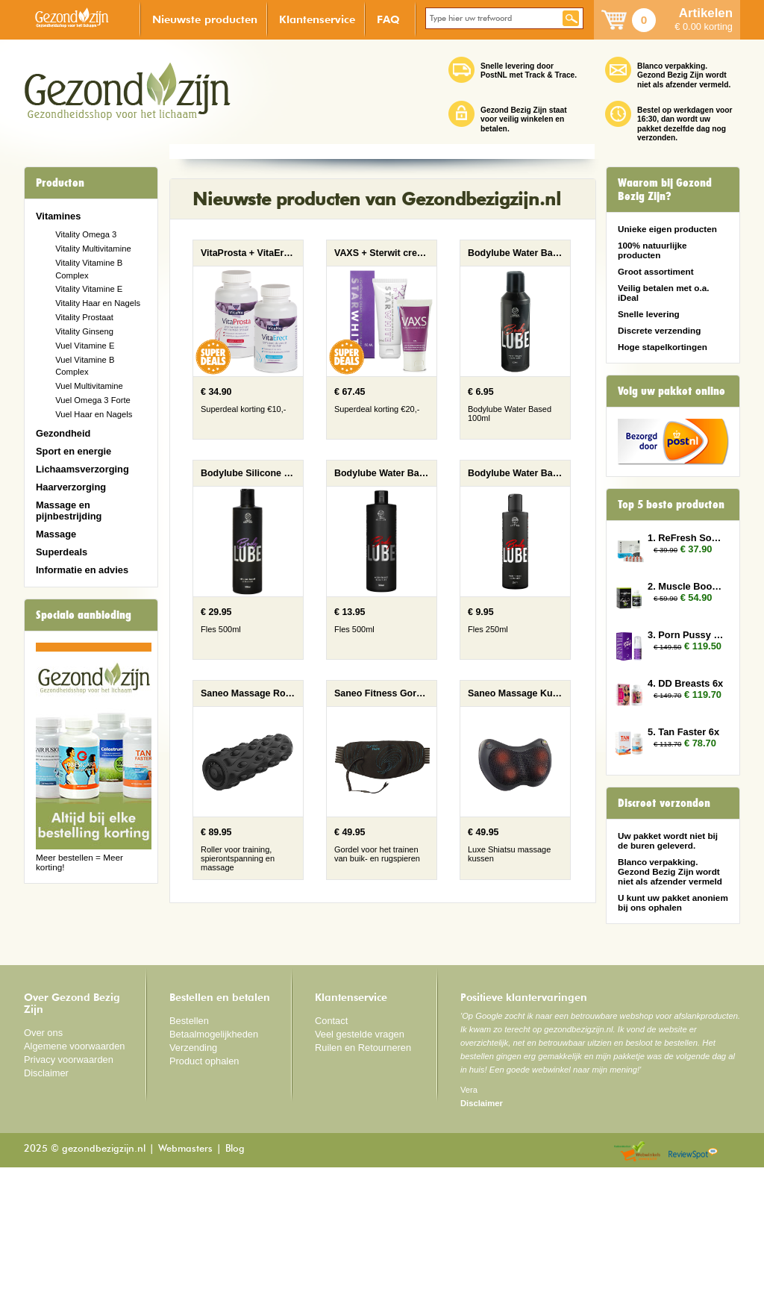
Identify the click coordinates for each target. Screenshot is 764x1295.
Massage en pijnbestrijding (68, 510)
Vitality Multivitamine (93, 248)
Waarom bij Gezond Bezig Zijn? (665, 189)
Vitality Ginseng (84, 331)
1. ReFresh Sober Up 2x (686, 537)
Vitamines (58, 216)
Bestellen (189, 1148)
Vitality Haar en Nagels (97, 303)
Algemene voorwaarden (74, 1173)
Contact (331, 1148)
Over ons (43, 1160)
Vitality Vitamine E (88, 288)
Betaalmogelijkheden (213, 1161)
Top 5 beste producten (671, 504)
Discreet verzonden (664, 803)
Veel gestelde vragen (359, 1161)
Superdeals (61, 552)
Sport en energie (73, 451)
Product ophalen (204, 1187)
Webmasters (185, 1277)
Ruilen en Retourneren (363, 1175)
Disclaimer (46, 1199)
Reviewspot (693, 1279)
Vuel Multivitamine (89, 385)
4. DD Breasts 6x (685, 683)
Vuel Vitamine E (84, 345)
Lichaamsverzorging (82, 469)
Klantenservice (317, 19)
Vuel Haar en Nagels (93, 414)
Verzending (193, 1175)
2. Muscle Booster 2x (686, 586)
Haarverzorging (71, 487)
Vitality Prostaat (84, 317)
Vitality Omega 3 (85, 234)
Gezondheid (63, 433)
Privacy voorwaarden (68, 1187)
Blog (235, 1277)
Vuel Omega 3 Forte (93, 400)
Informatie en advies (82, 569)
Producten (60, 183)
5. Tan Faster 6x (683, 731)
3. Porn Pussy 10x (686, 634)
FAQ (388, 19)
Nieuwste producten (204, 19)
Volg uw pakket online (671, 391)
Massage (56, 534)
